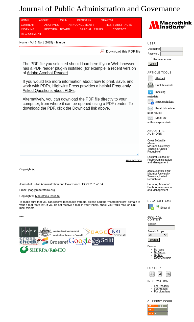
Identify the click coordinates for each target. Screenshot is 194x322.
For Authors (161, 288)
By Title (158, 255)
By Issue (159, 249)
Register (84, 20)
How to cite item (165, 101)
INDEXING (28, 29)
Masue (60, 42)
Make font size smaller (152, 274)
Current (28, 24)
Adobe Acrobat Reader (47, 73)
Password (153, 53)
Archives (51, 24)
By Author (159, 252)
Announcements (81, 24)
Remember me (162, 59)
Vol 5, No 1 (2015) (41, 42)
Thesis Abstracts (118, 24)
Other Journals (162, 258)
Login (62, 20)
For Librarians (162, 291)
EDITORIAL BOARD (57, 29)
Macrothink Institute (47, 195)
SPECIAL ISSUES (91, 29)
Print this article (165, 85)
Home (25, 20)
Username (154, 48)
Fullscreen (134, 160)
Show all (163, 207)
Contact (119, 29)
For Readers (161, 286)
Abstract (160, 78)
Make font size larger (168, 274)
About (44, 20)
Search (107, 20)
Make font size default (160, 274)
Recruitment (31, 34)
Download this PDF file (123, 51)
